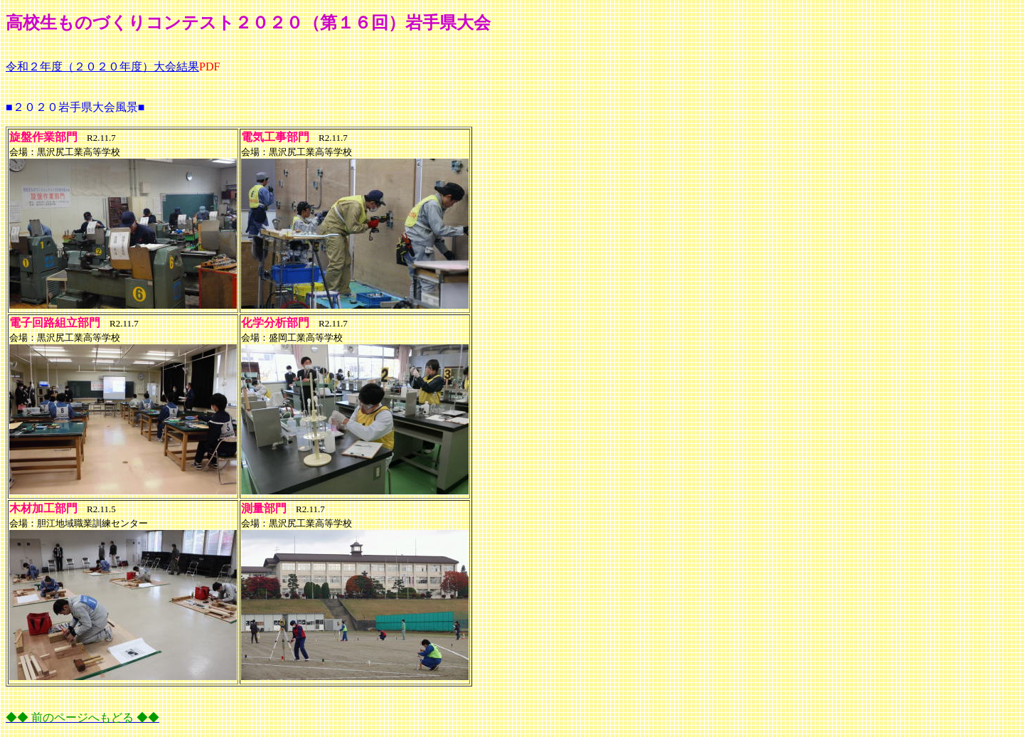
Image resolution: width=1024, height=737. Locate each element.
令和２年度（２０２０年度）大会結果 (102, 66)
